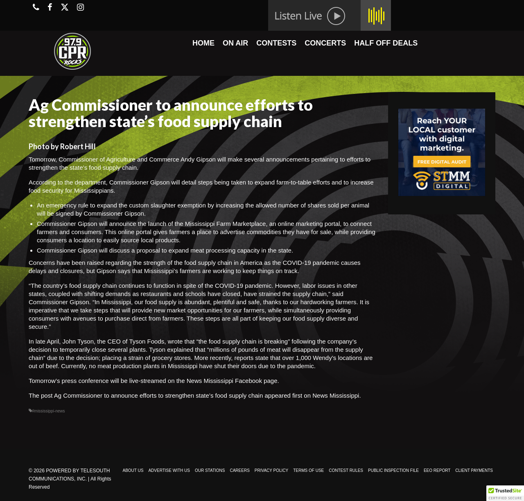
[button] (505, 493)
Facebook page (256, 380)
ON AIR (235, 43)
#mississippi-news (48, 411)
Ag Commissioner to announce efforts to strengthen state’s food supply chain (158, 395)
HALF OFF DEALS (386, 43)
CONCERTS (325, 43)
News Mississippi (335, 395)
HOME (203, 43)
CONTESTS (276, 43)
